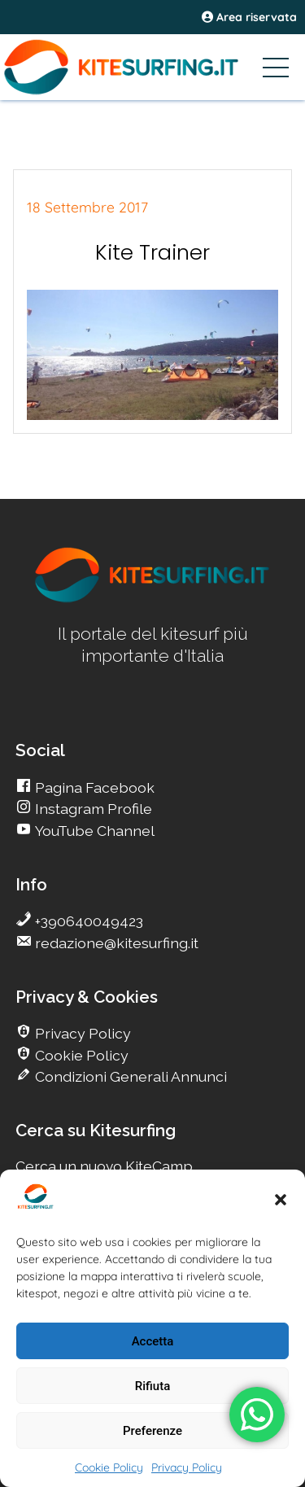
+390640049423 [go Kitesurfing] (87, 920)
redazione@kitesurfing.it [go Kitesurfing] (115, 942)
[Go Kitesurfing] (152, 67)
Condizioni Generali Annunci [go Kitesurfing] (129, 1076)
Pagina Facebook (93, 787)
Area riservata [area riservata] (249, 17)
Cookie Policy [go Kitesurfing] (80, 1055)
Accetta (153, 1341)
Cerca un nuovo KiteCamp (104, 1165)
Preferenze (152, 1431)
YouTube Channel (93, 830)
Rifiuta (152, 1386)
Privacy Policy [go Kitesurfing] (81, 1033)
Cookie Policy (109, 1467)
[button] (280, 1200)
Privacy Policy (186, 1467)
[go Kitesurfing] (153, 599)
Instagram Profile (92, 808)
